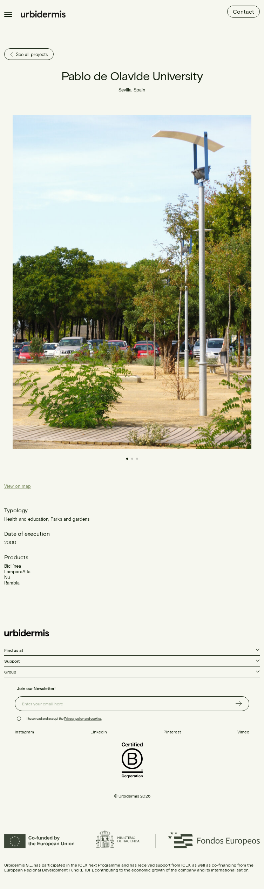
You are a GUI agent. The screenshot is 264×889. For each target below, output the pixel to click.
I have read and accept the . (64, 718)
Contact (243, 11)
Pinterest (172, 731)
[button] (192, 282)
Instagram (24, 731)
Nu (7, 577)
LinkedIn (98, 731)
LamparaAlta (17, 571)
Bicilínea (12, 566)
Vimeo (243, 731)
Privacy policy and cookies (82, 718)
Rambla (12, 583)
